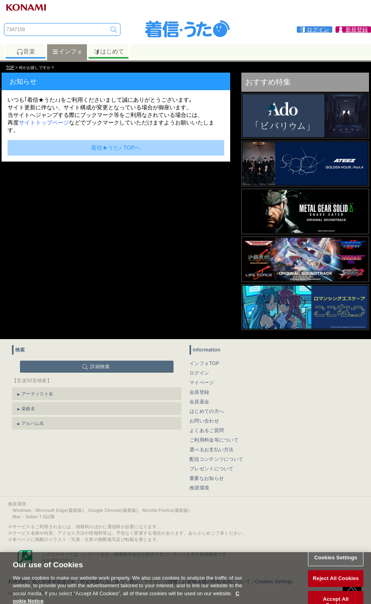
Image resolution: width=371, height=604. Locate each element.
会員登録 (199, 392)
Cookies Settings (335, 564)
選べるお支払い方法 (211, 449)
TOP (10, 67)
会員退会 (199, 402)
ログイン (199, 373)
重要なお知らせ (206, 478)
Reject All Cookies (336, 584)
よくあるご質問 (206, 430)
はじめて (108, 51)
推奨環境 (199, 488)
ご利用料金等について (214, 440)
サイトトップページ (44, 122)
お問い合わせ (204, 421)
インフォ (67, 51)
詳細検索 (100, 366)
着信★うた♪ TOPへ (116, 147)
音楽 (25, 51)
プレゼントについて (211, 469)
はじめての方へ (206, 411)
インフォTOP (204, 363)
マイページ (201, 382)
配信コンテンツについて (216, 459)
